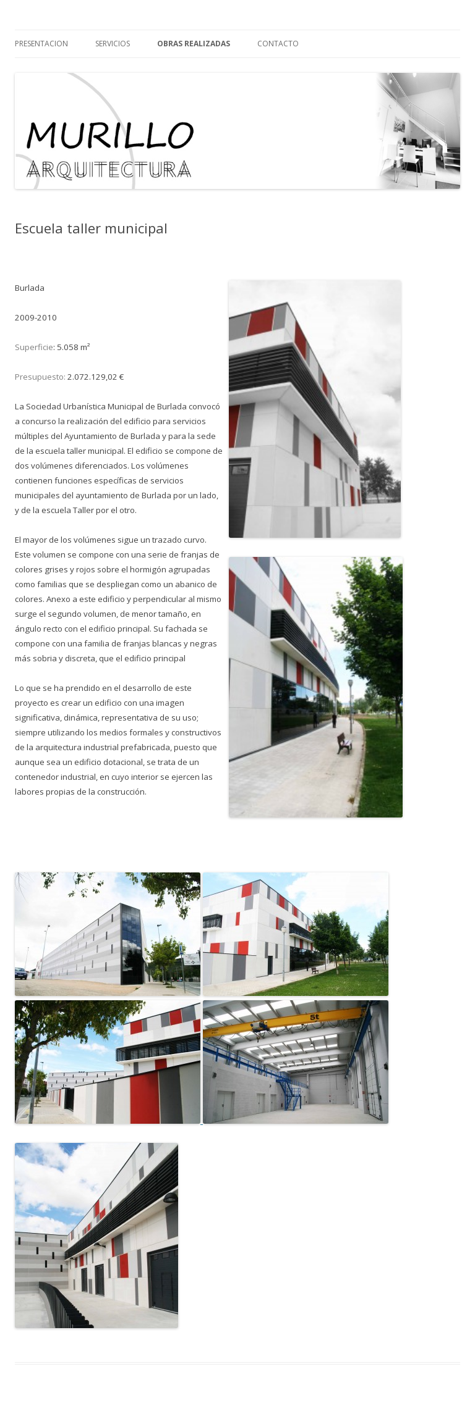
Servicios (112, 43)
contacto (278, 43)
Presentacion (41, 43)
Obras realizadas (193, 43)
